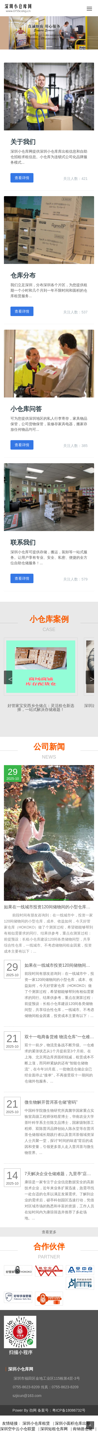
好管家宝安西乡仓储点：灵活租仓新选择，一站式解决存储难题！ (41, 707)
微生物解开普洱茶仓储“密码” (51, 1102)
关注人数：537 (75, 312)
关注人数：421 (75, 178)
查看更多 (49, 1232)
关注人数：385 (75, 446)
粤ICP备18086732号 (69, 1410)
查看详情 (22, 178)
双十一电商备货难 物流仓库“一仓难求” (60, 1037)
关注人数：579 (75, 579)
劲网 (33, 1410)
